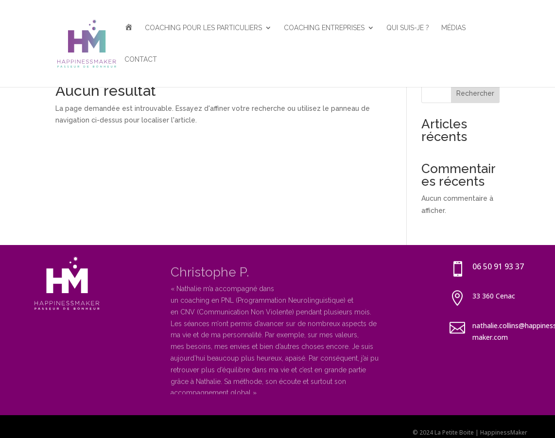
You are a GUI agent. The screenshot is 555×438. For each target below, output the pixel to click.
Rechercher (475, 93)
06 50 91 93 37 (498, 266)
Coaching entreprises (324, 28)
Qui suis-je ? (407, 28)
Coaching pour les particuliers (203, 28)
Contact (140, 59)
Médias (453, 28)
